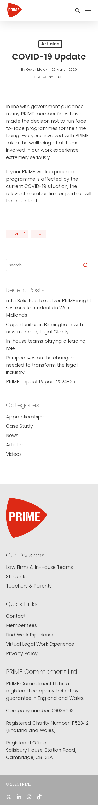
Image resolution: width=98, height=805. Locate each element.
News (12, 435)
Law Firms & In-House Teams (39, 567)
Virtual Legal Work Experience (40, 644)
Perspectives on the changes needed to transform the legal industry (42, 364)
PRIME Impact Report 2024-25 (40, 381)
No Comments (49, 76)
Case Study (19, 426)
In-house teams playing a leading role (46, 345)
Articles (50, 44)
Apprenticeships (25, 416)
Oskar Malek (36, 69)
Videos (14, 454)
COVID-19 (17, 233)
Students (16, 576)
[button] (88, 10)
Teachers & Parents (29, 586)
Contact (16, 616)
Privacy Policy (22, 653)
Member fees (21, 625)
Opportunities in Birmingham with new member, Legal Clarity (44, 328)
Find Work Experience (30, 634)
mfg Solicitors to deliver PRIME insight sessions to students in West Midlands (48, 307)
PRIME (38, 233)
